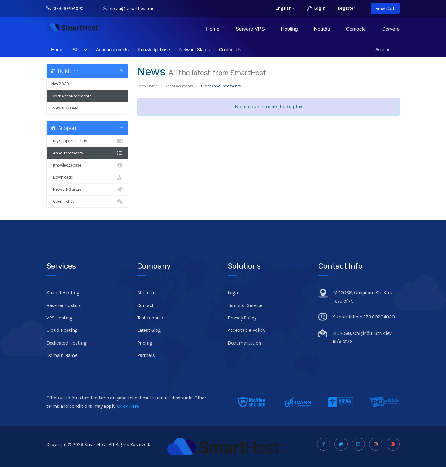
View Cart (385, 8)
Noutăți (322, 29)
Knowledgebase (154, 49)
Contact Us (230, 49)
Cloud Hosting (62, 330)
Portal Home (147, 85)
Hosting (289, 29)
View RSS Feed (87, 108)
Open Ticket (87, 201)
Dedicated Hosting (66, 343)
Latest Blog (149, 330)
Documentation (244, 343)
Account (385, 49)
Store (79, 49)
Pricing (144, 343)
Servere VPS (250, 29)
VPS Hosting (59, 318)
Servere (391, 29)
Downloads (87, 177)
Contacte (356, 29)
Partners (146, 355)
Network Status (194, 49)
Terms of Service (245, 305)
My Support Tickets (87, 141)
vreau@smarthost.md (129, 8)
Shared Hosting (62, 293)
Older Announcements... (72, 96)
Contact (145, 305)
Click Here (128, 406)
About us (147, 293)
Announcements (112, 49)
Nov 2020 (60, 84)
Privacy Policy (242, 318)
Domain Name (61, 355)
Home (213, 29)
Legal (233, 293)
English (285, 8)
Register (346, 8)
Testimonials (150, 318)
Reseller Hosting (64, 305)
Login (316, 8)
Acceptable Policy (246, 330)
